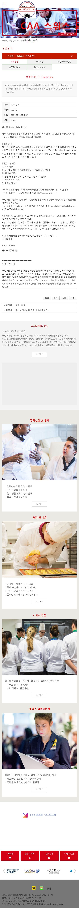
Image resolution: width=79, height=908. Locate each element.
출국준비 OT (14, 67)
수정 (73, 298)
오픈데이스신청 (64, 61)
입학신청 (49, 856)
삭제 (64, 298)
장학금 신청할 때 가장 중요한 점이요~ (32, 310)
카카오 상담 (69, 856)
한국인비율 (20, 305)
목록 (47, 298)
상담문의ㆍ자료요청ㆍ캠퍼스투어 (20, 56)
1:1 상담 (14, 61)
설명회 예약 (30, 856)
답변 (56, 298)
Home (4, 40)
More (39, 354)
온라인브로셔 (39, 67)
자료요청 (39, 61)
